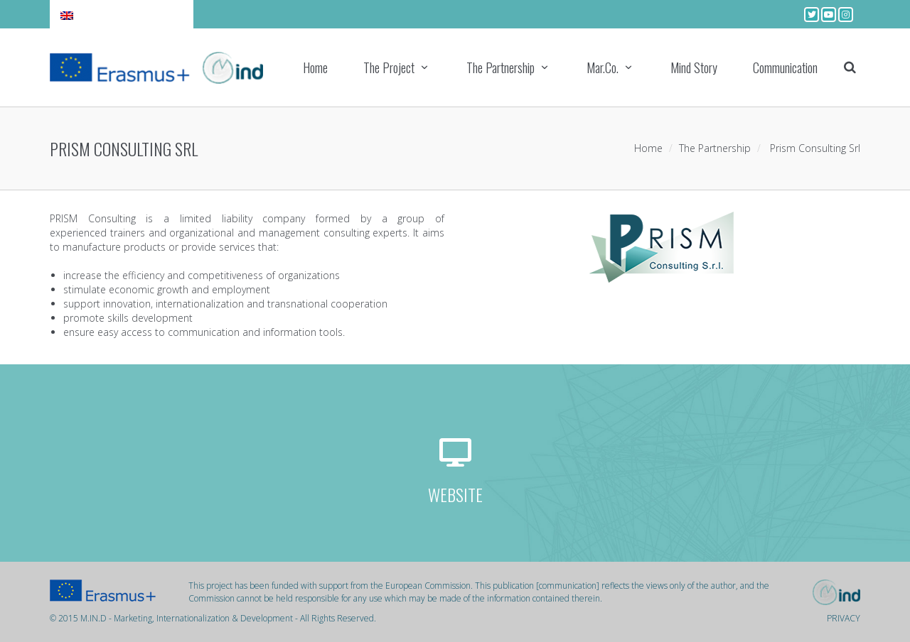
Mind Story (693, 67)
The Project (388, 67)
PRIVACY (843, 618)
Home (315, 67)
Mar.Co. (603, 67)
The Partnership (500, 67)
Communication (785, 67)
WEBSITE (455, 494)
